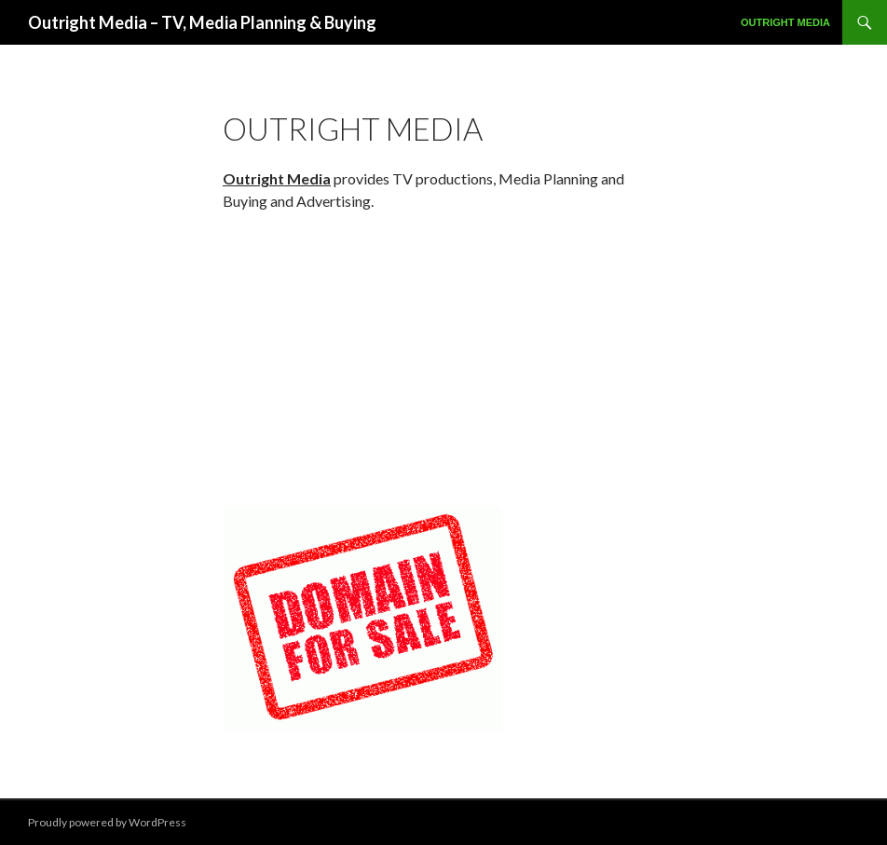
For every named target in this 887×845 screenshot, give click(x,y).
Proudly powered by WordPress (107, 822)
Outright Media (785, 22)
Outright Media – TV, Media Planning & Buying (202, 22)
